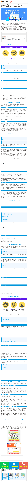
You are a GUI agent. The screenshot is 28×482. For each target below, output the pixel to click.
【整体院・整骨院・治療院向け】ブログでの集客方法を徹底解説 (17, 478)
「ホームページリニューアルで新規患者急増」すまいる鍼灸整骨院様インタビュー (11, 478)
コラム (6, 476)
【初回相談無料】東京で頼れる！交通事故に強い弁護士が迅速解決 (5, 478)
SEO (18, 476)
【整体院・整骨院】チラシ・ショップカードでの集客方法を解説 (23, 478)
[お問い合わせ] (11, 2)
